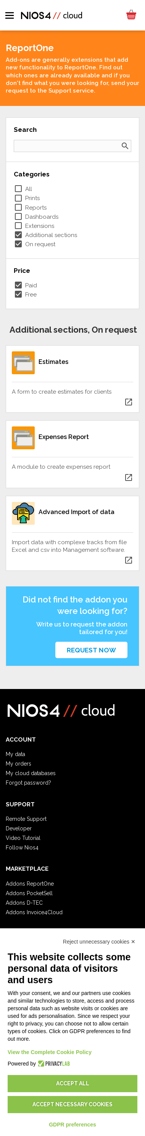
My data (15, 754)
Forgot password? (28, 783)
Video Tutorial (23, 838)
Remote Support (26, 819)
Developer (19, 828)
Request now (91, 650)
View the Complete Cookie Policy (50, 1052)
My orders (18, 764)
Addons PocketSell (29, 893)
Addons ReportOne (30, 884)
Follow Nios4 (22, 847)
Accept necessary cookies (72, 1104)
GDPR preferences (72, 1125)
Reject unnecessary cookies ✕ (99, 942)
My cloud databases (31, 773)
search (125, 146)
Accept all (72, 1083)
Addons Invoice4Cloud (34, 912)
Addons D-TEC (24, 903)
